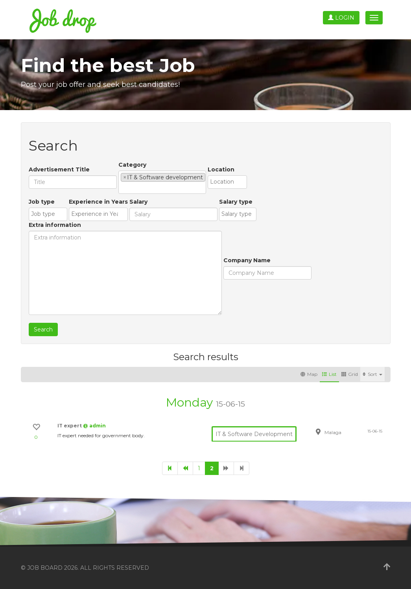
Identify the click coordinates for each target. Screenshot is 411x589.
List (329, 374)
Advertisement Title (59, 169)
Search (43, 329)
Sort (372, 374)
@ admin (94, 426)
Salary (138, 201)
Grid (349, 374)
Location (221, 169)
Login (341, 17)
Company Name (247, 260)
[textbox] (123, 187)
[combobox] (162, 182)
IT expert (70, 426)
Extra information (55, 224)
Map (308, 374)
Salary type (235, 201)
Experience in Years (98, 201)
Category (132, 164)
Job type (42, 201)
